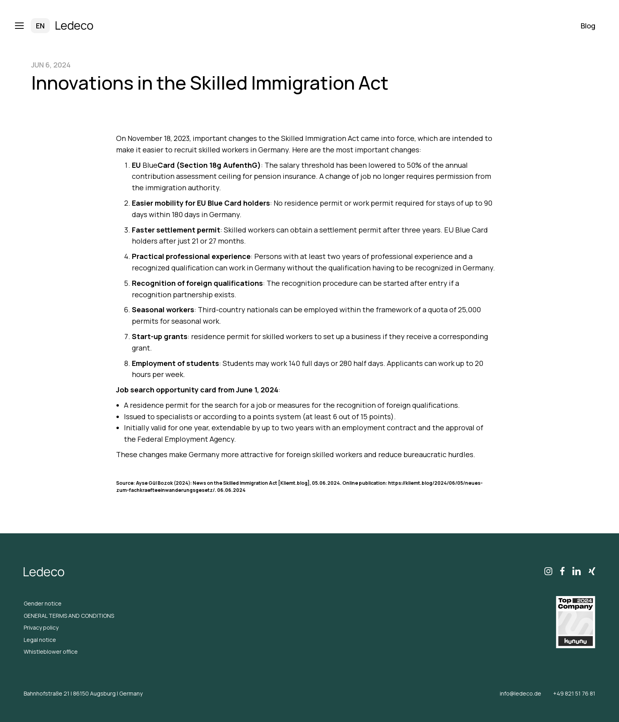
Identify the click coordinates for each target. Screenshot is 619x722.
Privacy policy (41, 627)
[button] (27, 25)
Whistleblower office (51, 651)
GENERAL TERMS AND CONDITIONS (69, 615)
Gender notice (43, 603)
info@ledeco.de (520, 693)
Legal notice (40, 639)
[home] (75, 25)
